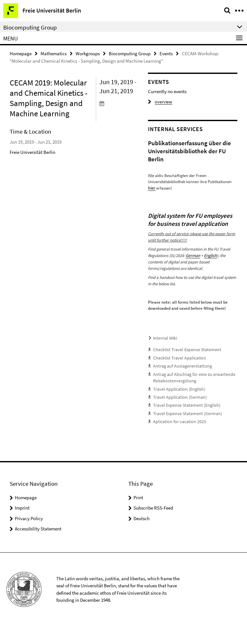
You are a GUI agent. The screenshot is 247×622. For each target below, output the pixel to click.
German (193, 255)
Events (166, 53)
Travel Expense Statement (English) (183, 402)
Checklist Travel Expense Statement (183, 348)
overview (159, 102)
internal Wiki (164, 337)
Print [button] (138, 493)
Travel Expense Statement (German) (184, 410)
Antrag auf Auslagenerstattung (179, 364)
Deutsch (141, 514)
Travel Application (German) (177, 394)
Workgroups (88, 53)
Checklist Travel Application (176, 356)
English (210, 255)
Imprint (22, 504)
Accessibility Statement (38, 524)
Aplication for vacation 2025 (177, 418)
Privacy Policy (29, 514)
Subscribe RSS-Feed (153, 504)
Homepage (21, 53)
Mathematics (54, 53)
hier (151, 188)
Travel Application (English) (176, 386)
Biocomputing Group (130, 53)
